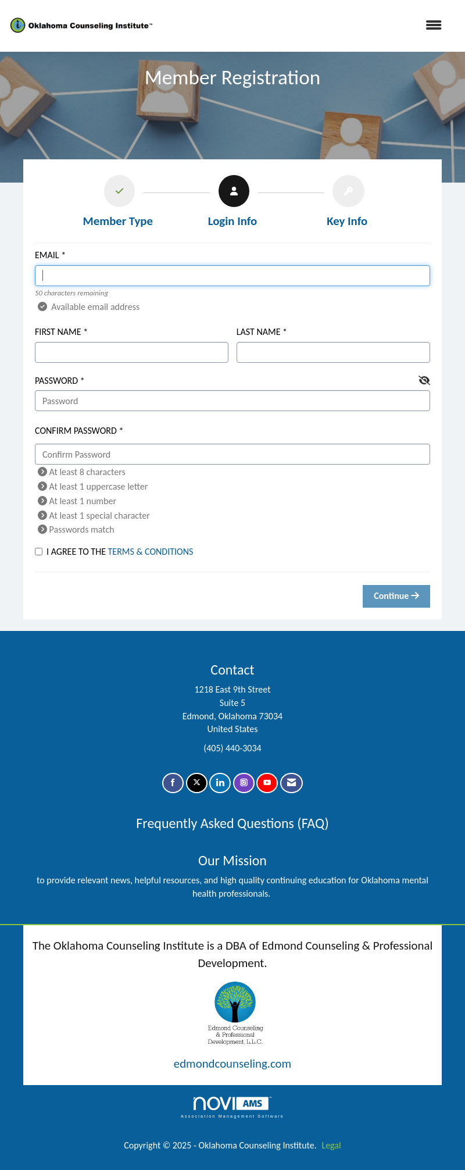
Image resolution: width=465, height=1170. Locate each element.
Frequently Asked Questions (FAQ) (232, 823)
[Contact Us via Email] (291, 783)
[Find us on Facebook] (173, 783)
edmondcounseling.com (232, 1063)
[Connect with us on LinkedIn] (220, 783)
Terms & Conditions (151, 551)
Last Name (259, 331)
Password (56, 380)
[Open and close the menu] (305, 25)
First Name (58, 331)
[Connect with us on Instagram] (244, 783)
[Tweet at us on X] (197, 783)
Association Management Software (232, 1107)
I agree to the (114, 551)
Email (47, 255)
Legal (331, 1145)
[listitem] (117, 204)
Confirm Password (76, 430)
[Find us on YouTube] (267, 783)
